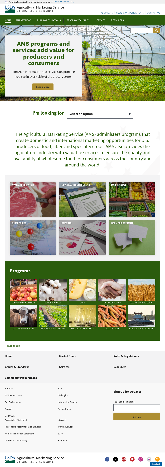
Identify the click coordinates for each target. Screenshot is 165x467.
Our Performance (13, 402)
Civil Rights (63, 395)
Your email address (124, 401)
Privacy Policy (64, 409)
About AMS (107, 12)
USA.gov (62, 419)
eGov (60, 433)
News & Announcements (130, 12)
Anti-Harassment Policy (16, 440)
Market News (67, 356)
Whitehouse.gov (65, 426)
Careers (8, 409)
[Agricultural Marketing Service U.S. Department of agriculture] (34, 9)
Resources (119, 367)
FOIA (60, 388)
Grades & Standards (17, 367)
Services (64, 367)
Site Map (9, 388)
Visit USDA (10, 415)
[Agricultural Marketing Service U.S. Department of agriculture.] (34, 460)
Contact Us (153, 12)
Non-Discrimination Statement (19, 433)
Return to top (12, 345)
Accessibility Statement (16, 419)
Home (8, 356)
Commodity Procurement (21, 377)
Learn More (43, 87)
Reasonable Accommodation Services (23, 426)
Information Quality (67, 402)
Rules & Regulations (126, 356)
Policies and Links (13, 395)
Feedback (62, 440)
